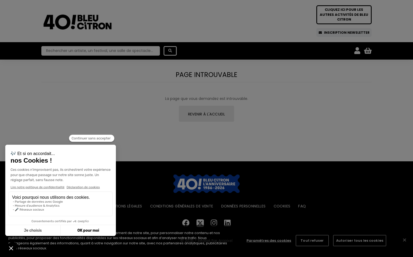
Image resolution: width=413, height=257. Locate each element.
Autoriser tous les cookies (359, 240)
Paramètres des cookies (269, 240)
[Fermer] (404, 240)
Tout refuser (312, 240)
